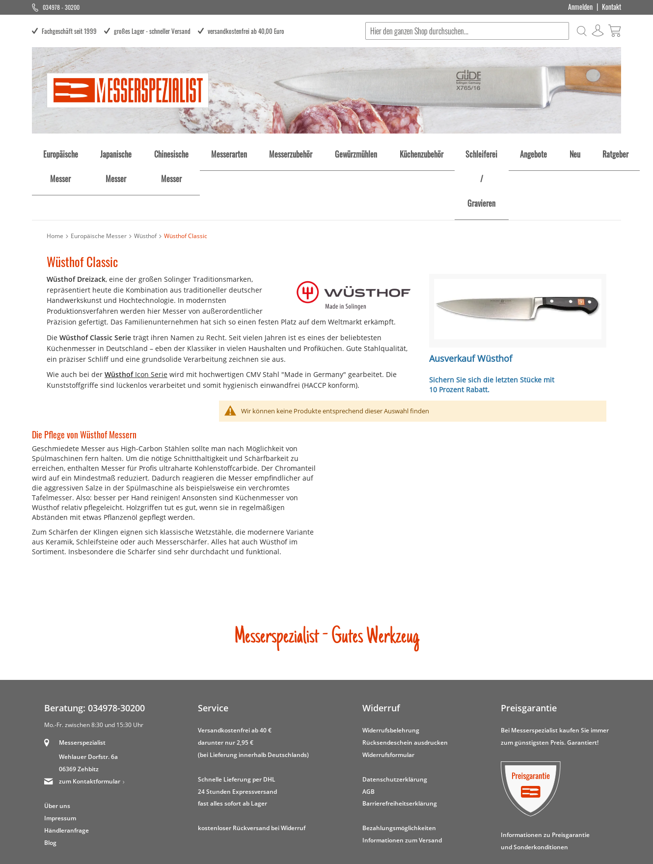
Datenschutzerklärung (394, 723)
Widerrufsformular (388, 698)
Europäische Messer (99, 180)
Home (55, 180)
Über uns (57, 750)
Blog (50, 787)
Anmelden (580, 7)
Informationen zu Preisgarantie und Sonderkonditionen (545, 784)
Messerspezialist (82, 686)
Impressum (60, 762)
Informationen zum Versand (402, 784)
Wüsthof (145, 180)
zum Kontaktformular (89, 725)
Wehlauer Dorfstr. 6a (88, 701)
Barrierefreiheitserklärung (399, 747)
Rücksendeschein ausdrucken (405, 686)
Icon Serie (136, 318)
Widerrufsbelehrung (390, 674)
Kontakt (611, 7)
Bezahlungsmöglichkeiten (399, 772)
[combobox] (467, 31)
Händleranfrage (66, 774)
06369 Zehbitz (79, 713)
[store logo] (128, 90)
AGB (368, 735)
